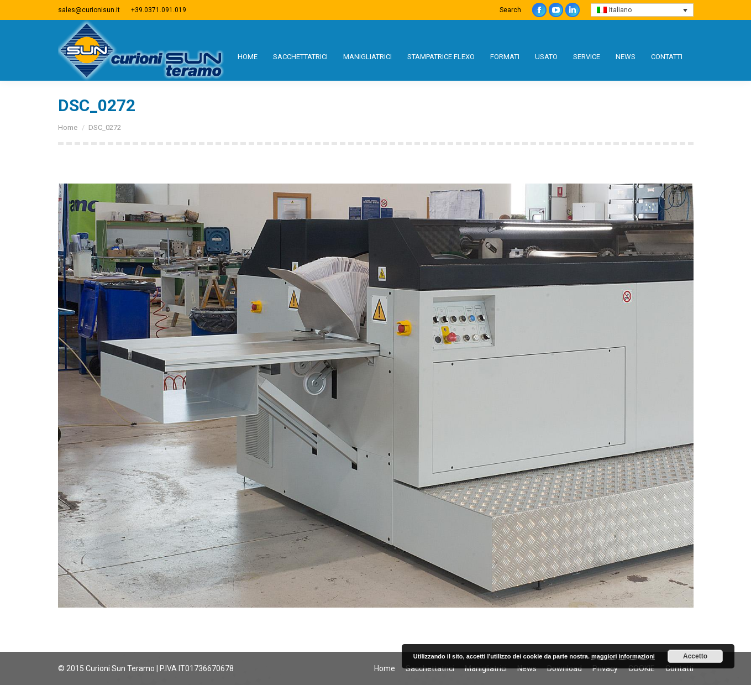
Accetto (695, 656)
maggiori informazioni (623, 656)
